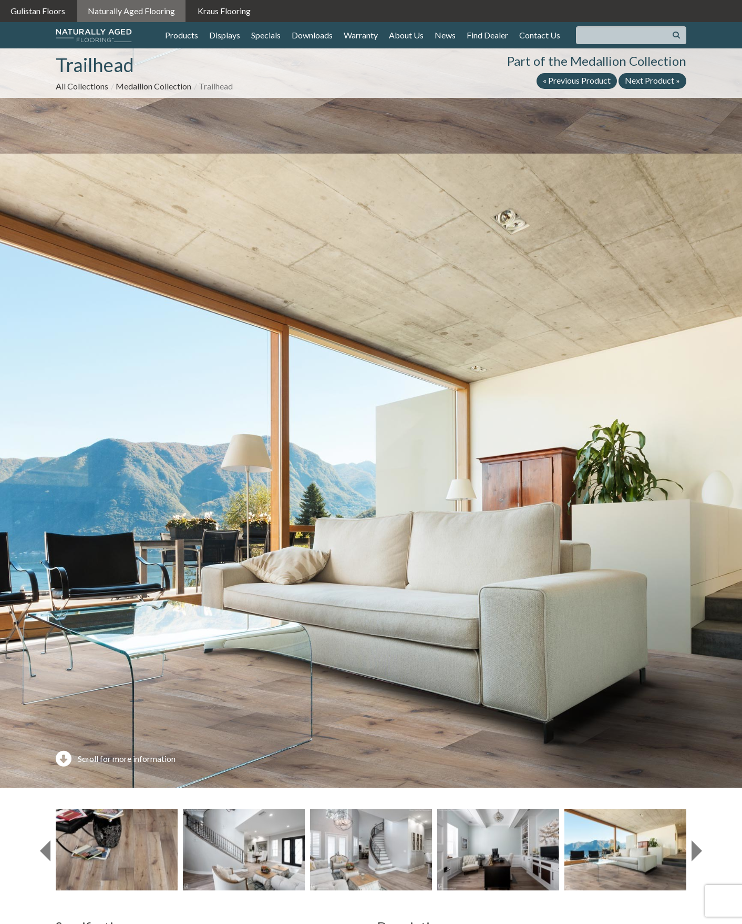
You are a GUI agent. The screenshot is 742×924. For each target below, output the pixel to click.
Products (181, 35)
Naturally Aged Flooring (131, 11)
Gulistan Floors (38, 11)
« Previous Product (577, 80)
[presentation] (45, 850)
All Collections (82, 86)
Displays (224, 35)
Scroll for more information (116, 759)
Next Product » (652, 80)
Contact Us (539, 35)
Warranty (361, 35)
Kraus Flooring (224, 11)
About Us (406, 35)
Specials (266, 35)
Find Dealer (487, 35)
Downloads (312, 35)
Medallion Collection (153, 86)
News (445, 35)
